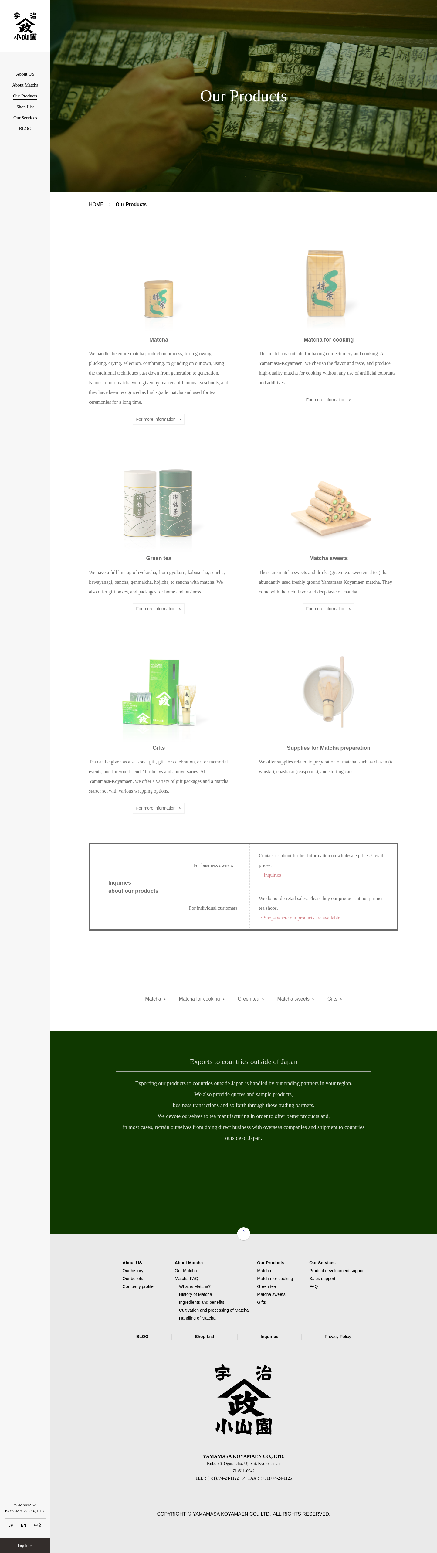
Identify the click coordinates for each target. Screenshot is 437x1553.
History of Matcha (195, 1294)
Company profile (138, 1286)
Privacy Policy (338, 1336)
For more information (156, 419)
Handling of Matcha (197, 1318)
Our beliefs (133, 1278)
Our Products (25, 95)
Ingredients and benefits (201, 1302)
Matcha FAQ (186, 1278)
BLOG (25, 128)
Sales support (322, 1278)
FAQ (313, 1286)
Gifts (332, 998)
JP (10, 1525)
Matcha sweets (293, 998)
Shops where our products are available (302, 917)
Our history (133, 1270)
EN (23, 1525)
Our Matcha (186, 1270)
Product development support (337, 1270)
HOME (96, 204)
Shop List (25, 106)
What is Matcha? (195, 1286)
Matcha (153, 998)
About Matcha (25, 85)
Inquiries (25, 1545)
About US (25, 74)
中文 (38, 1525)
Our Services (25, 117)
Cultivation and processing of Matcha (214, 1310)
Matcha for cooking (199, 998)
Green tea (248, 998)
